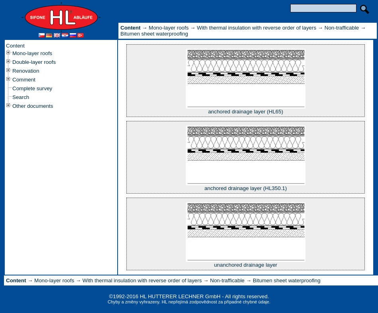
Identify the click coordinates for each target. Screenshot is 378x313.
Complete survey (32, 88)
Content (15, 46)
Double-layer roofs (34, 62)
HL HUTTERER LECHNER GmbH (180, 296)
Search (20, 97)
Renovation (25, 71)
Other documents (32, 106)
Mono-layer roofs (32, 53)
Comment (23, 80)
